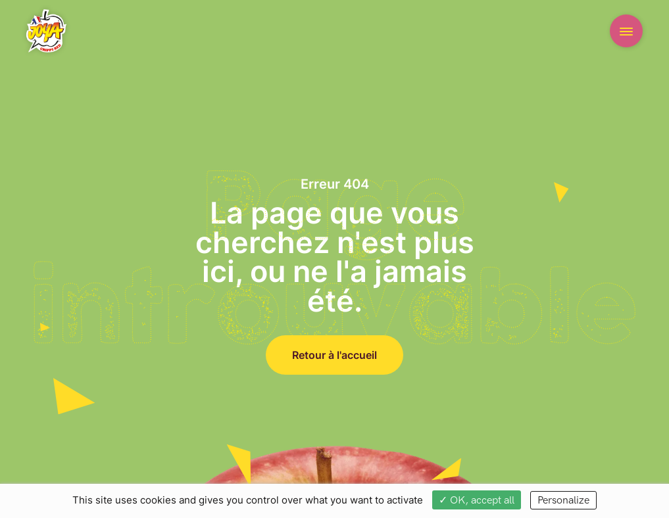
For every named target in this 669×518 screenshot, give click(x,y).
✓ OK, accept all (476, 500)
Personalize (563, 500)
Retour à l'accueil (334, 354)
